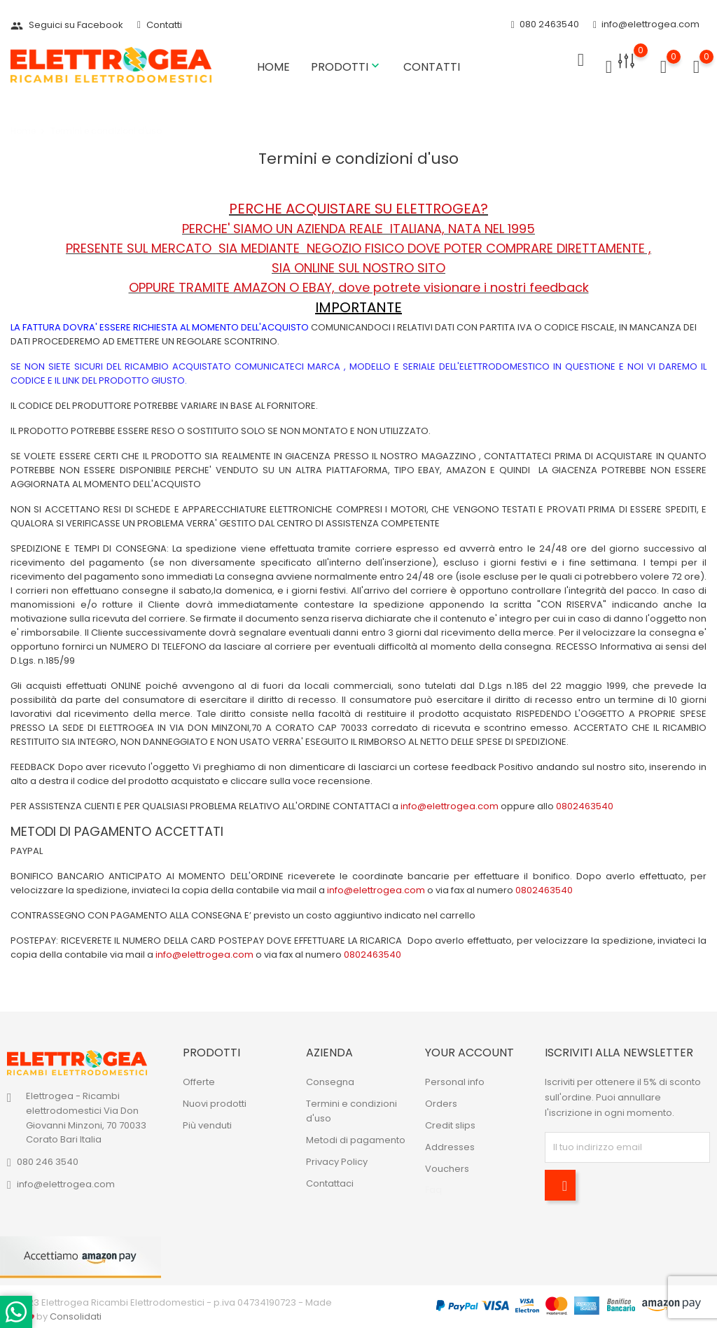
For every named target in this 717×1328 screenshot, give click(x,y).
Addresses (450, 1147)
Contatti (159, 25)
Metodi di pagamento (355, 1140)
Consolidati (76, 1316)
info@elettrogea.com (646, 25)
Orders (441, 1103)
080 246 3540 (47, 1161)
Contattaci (330, 1183)
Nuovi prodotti (214, 1103)
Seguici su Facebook (67, 25)
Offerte (199, 1082)
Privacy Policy (337, 1161)
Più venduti (207, 1125)
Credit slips (450, 1125)
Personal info (455, 1082)
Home (273, 67)
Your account (469, 1052)
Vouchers (447, 1168)
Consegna (330, 1082)
